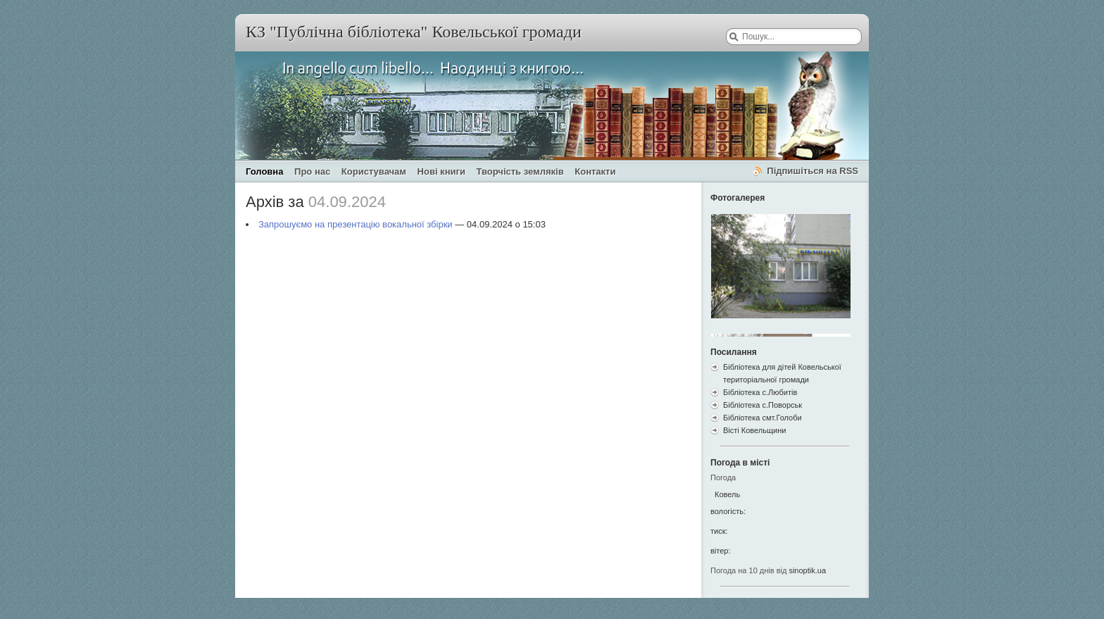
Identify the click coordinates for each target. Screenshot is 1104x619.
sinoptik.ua (807, 570)
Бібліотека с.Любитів (760, 392)
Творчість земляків (520, 171)
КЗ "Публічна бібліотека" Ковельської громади (414, 32)
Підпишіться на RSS (812, 170)
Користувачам (373, 171)
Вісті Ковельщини (754, 430)
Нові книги (441, 171)
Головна (264, 171)
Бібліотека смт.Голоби (762, 417)
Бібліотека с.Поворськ (762, 405)
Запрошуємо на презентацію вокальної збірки (355, 224)
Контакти (595, 171)
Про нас (312, 171)
